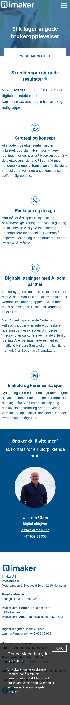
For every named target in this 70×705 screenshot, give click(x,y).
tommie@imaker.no (35, 530)
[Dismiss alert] (59, 648)
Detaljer (12, 691)
